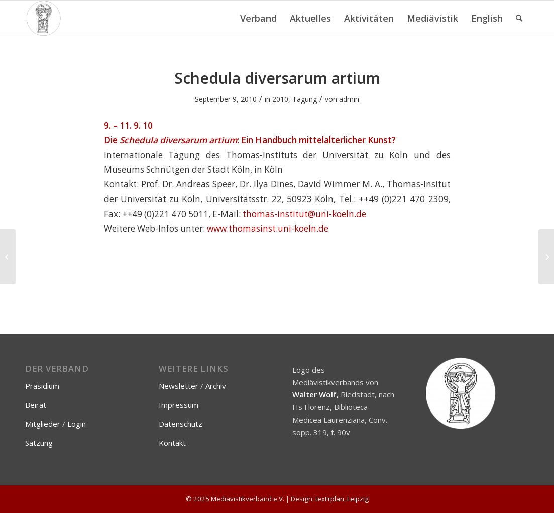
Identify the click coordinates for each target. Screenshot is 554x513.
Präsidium (42, 386)
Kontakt (172, 443)
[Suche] (519, 18)
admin (349, 99)
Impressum (178, 405)
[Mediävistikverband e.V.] (43, 18)
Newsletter (178, 386)
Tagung (304, 99)
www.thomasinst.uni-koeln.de (267, 228)
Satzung (39, 443)
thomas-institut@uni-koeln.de (304, 214)
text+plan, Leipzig (342, 498)
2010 (280, 99)
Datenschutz (180, 424)
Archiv (215, 386)
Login (76, 424)
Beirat (35, 405)
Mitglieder (42, 424)
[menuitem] (258, 18)
